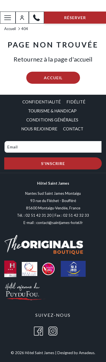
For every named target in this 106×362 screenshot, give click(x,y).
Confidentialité (41, 101)
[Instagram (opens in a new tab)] (52, 331)
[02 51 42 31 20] (36, 17)
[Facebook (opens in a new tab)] (38, 331)
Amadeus (86, 352)
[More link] (7, 17)
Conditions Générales (52, 119)
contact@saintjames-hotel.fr (59, 222)
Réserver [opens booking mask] (75, 17)
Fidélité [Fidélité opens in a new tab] (75, 101)
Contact (73, 128)
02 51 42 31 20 (38, 215)
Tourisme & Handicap (52, 110)
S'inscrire (53, 163)
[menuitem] (40, 101)
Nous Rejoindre (39, 128)
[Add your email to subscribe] (53, 147)
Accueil (10, 28)
